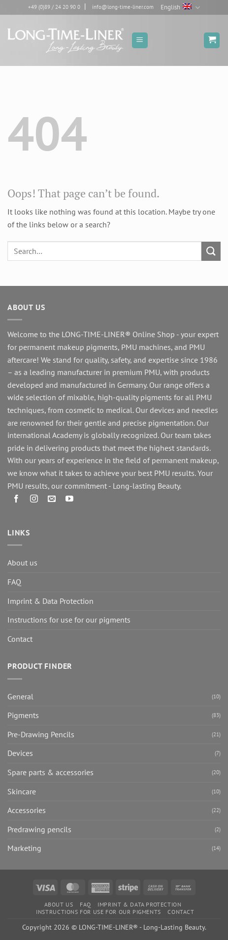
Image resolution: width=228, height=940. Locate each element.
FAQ (14, 582)
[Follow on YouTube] (70, 500)
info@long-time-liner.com (123, 6)
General (20, 696)
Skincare (21, 791)
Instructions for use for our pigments (68, 620)
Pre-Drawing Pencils (40, 734)
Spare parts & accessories (50, 772)
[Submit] (211, 251)
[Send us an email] (52, 500)
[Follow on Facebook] (16, 500)
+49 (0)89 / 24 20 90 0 (54, 6)
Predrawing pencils (39, 829)
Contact (20, 639)
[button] (140, 40)
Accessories (26, 810)
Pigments (23, 715)
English (180, 7)
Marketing (24, 848)
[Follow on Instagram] (34, 500)
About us (22, 562)
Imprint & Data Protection (50, 601)
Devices (20, 753)
